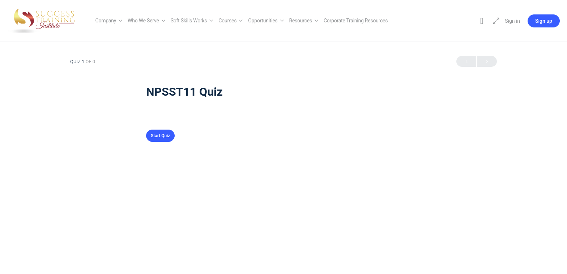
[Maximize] (494, 21)
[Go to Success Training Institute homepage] (44, 20)
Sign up (543, 21)
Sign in (512, 21)
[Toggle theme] (481, 21)
